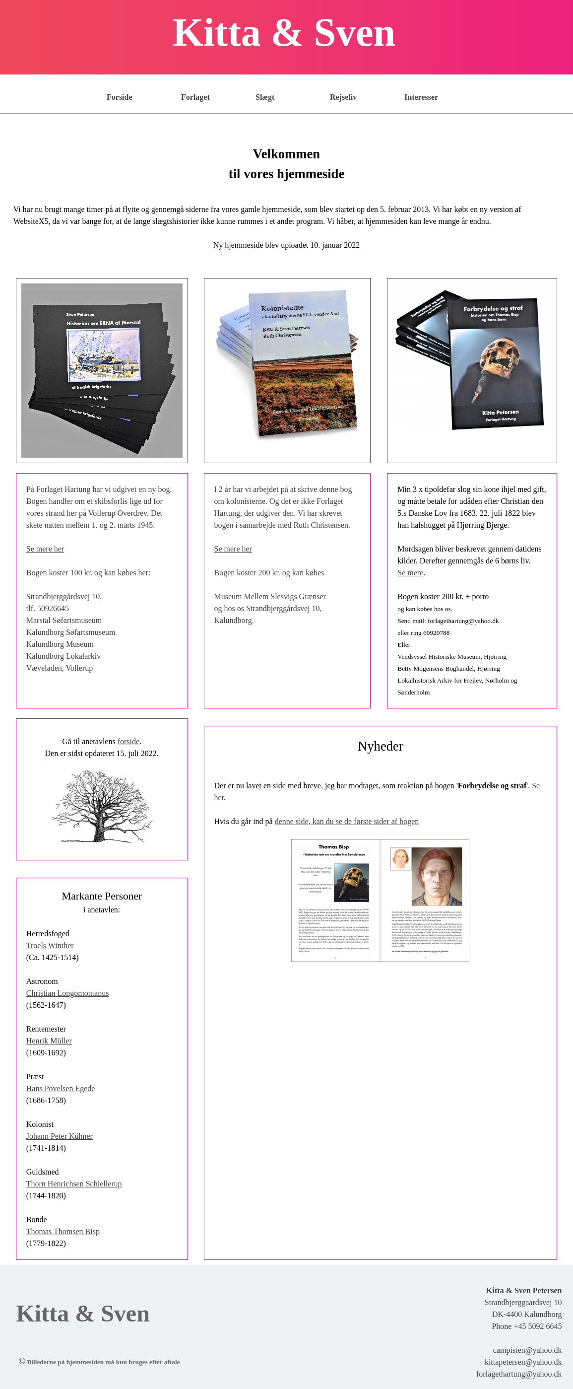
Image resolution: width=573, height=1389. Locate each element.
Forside (119, 97)
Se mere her (45, 549)
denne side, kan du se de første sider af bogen (347, 821)
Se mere (410, 572)
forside (128, 741)
